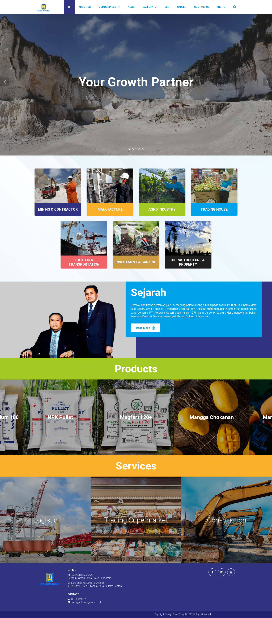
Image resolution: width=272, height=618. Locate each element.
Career (181, 6)
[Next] (267, 81)
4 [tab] (139, 149)
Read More (145, 328)
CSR (166, 6)
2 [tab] (132, 149)
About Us (85, 6)
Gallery (147, 6)
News (131, 6)
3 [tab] (136, 149)
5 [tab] (142, 149)
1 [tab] (129, 149)
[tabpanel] (136, 84)
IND (219, 6)
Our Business (107, 6)
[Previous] (4, 81)
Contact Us (201, 6)
